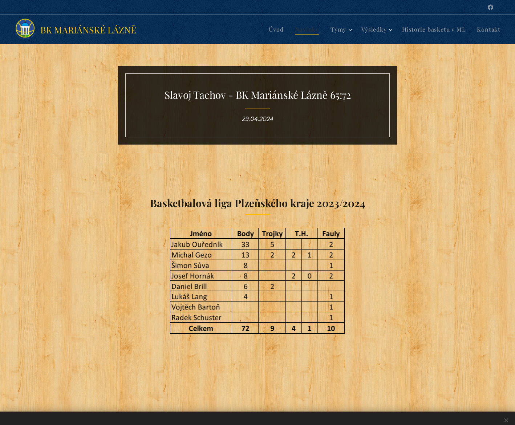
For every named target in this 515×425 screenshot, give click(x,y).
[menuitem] (285, 29)
